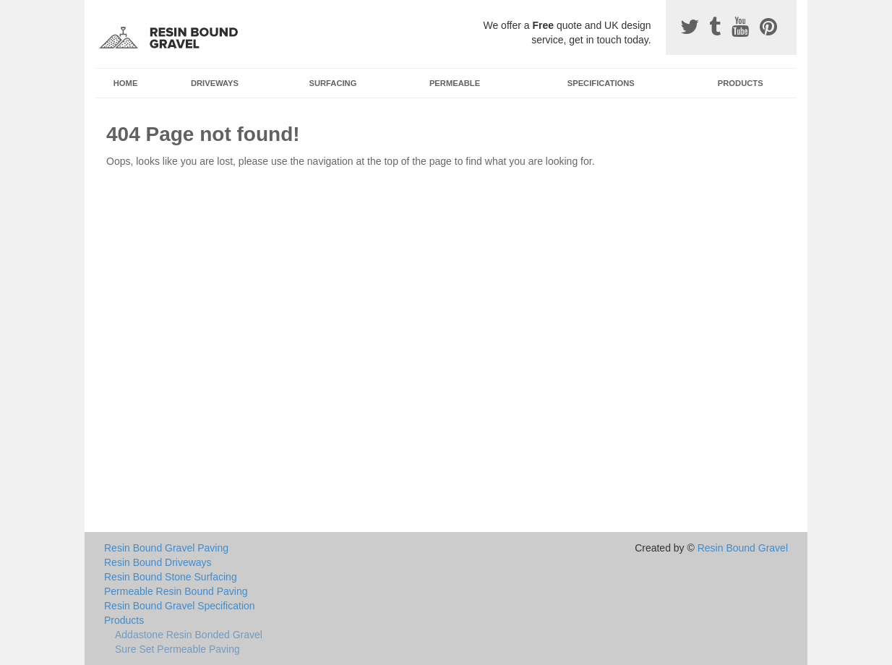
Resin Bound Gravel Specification (179, 606)
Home (125, 83)
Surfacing (333, 83)
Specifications (601, 83)
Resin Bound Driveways (158, 562)
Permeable (454, 83)
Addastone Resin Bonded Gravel (188, 634)
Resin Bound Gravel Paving (166, 548)
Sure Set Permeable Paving (177, 649)
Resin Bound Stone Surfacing (170, 577)
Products (740, 83)
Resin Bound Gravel (743, 548)
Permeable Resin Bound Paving (175, 591)
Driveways (215, 83)
